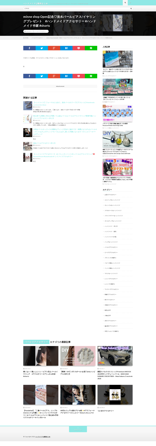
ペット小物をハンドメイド (111, 129)
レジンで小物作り (110, 284)
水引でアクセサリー (111, 320)
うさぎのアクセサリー (107, 411)
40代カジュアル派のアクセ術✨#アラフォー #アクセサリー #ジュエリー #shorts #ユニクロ (77, 414)
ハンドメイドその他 (111, 237)
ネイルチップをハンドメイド (114, 222)
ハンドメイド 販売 (111, 232)
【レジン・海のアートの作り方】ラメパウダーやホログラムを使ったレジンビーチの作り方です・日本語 (117, 73)
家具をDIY (108, 310)
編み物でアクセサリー (112, 325)
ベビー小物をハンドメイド (113, 263)
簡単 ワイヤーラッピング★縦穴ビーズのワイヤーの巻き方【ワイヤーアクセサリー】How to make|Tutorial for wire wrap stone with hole (118, 153)
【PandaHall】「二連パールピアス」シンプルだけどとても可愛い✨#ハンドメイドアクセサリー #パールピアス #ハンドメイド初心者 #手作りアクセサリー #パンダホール (40, 416)
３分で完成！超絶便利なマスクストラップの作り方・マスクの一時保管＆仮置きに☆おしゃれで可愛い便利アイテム (117, 181)
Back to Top (78, 434)
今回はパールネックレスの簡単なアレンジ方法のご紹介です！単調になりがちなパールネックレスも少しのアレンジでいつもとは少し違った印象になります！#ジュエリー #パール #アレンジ (65, 133)
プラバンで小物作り (111, 258)
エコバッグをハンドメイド (113, 201)
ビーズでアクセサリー (112, 253)
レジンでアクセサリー (110, 77)
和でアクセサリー (110, 299)
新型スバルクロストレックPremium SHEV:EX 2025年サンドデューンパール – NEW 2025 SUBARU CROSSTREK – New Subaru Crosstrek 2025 (114, 375)
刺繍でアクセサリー (109, 103)
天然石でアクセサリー (112, 305)
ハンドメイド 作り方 (112, 227)
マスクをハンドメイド (110, 185)
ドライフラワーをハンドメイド (114, 217)
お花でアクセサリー (111, 196)
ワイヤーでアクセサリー (110, 157)
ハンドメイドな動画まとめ (43, 441)
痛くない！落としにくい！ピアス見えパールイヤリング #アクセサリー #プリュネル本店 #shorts (40, 374)
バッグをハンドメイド (112, 243)
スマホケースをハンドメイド (114, 212)
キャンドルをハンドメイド (113, 206)
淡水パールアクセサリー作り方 (44, 145)
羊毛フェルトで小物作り (112, 331)
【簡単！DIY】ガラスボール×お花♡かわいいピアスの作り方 (77, 372)
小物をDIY (108, 315)
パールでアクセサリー (40, 33)
